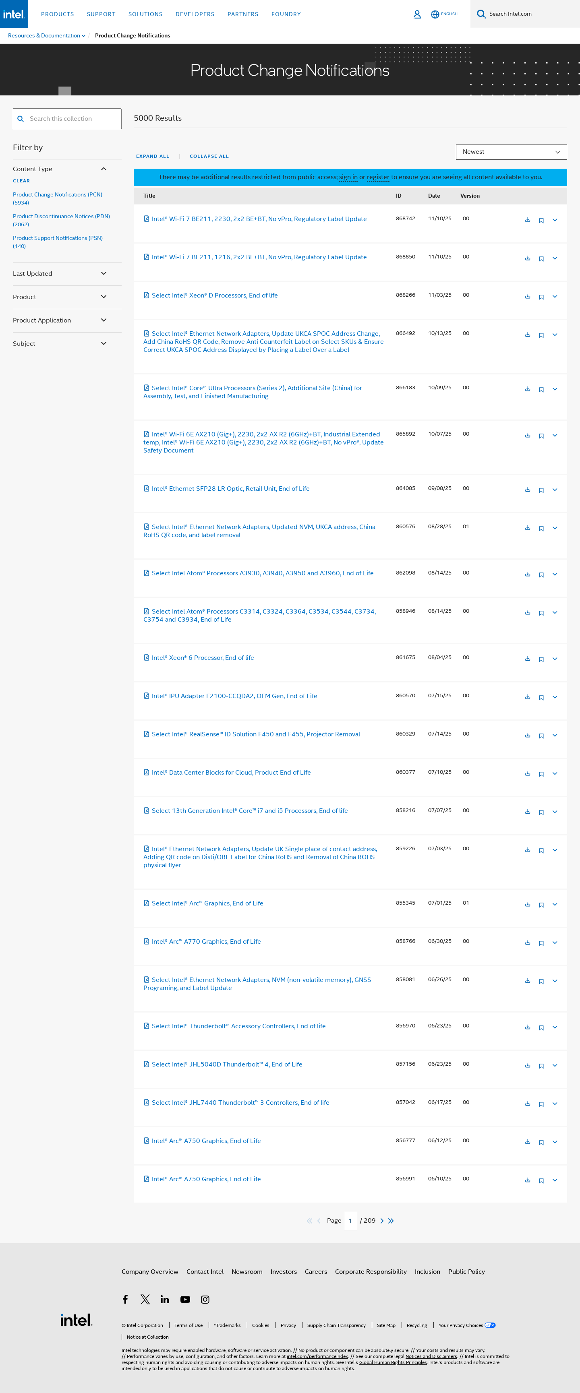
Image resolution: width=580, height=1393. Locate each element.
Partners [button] (243, 14)
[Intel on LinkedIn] (165, 1301)
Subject (60, 344)
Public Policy (466, 1272)
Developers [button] (195, 14)
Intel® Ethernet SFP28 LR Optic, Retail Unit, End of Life (226, 489)
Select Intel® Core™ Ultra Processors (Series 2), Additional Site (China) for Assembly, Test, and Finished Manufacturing (252, 392)
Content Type (60, 169)
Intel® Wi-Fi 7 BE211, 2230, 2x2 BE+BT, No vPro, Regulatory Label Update (255, 219)
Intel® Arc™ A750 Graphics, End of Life (202, 1141)
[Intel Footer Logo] (76, 1319)
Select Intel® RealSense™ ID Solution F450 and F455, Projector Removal (251, 734)
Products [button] (57, 14)
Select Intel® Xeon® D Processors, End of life (210, 295)
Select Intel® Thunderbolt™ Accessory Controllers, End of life (234, 1026)
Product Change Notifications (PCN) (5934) (57, 198)
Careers (316, 1272)
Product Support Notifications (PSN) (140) (58, 242)
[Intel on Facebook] (125, 1301)
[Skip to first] (310, 1221)
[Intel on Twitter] (145, 1301)
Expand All (153, 156)
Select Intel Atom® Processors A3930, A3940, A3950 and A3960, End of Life (258, 573)
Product (60, 297)
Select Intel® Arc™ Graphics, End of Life (203, 903)
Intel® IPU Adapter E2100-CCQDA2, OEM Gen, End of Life (230, 696)
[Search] (481, 14)
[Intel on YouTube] (185, 1301)
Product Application (60, 320)
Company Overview (150, 1272)
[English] (444, 14)
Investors (284, 1272)
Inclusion (427, 1272)
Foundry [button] (286, 14)
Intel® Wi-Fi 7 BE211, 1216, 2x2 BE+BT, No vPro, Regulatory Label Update (255, 257)
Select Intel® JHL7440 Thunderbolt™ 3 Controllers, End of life (236, 1103)
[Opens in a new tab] (528, 220)
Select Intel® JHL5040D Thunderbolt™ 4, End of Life (222, 1064)
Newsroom (247, 1272)
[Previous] (319, 1221)
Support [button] (101, 14)
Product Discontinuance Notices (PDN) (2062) (61, 220)
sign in (348, 177)
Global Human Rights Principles (393, 1362)
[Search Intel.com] (533, 14)
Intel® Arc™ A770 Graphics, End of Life (202, 942)
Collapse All (209, 156)
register (378, 177)
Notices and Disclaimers (431, 1356)
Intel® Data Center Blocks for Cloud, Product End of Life (227, 773)
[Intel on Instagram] (205, 1301)
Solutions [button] (145, 14)
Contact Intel (205, 1272)
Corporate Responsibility (371, 1272)
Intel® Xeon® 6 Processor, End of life (198, 658)
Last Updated (60, 274)
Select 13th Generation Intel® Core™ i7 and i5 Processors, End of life (245, 811)
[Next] (383, 1221)
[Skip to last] (391, 1221)
